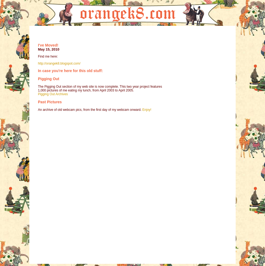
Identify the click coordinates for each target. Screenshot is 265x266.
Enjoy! (146, 110)
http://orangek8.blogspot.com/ (59, 63)
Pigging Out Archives (53, 94)
